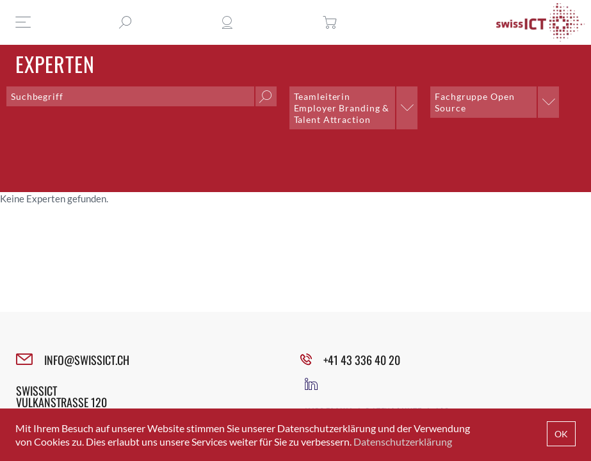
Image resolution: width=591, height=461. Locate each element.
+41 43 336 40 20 (361, 359)
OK (561, 433)
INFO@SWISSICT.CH (86, 359)
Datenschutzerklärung (402, 441)
